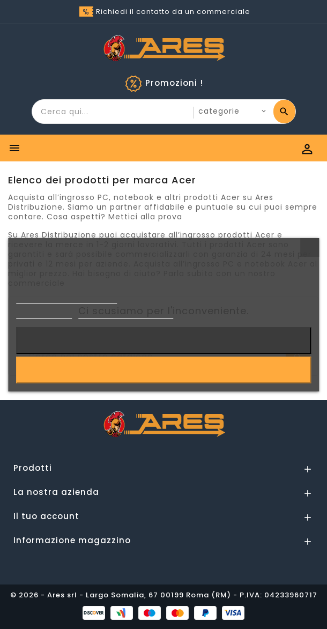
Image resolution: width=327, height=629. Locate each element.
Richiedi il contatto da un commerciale (173, 11)
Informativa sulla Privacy (66, 298)
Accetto (163, 369)
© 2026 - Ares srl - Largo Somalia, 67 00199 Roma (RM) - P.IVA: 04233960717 (163, 595)
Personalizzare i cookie (125, 313)
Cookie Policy (44, 313)
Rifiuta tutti (164, 340)
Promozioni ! (174, 82)
